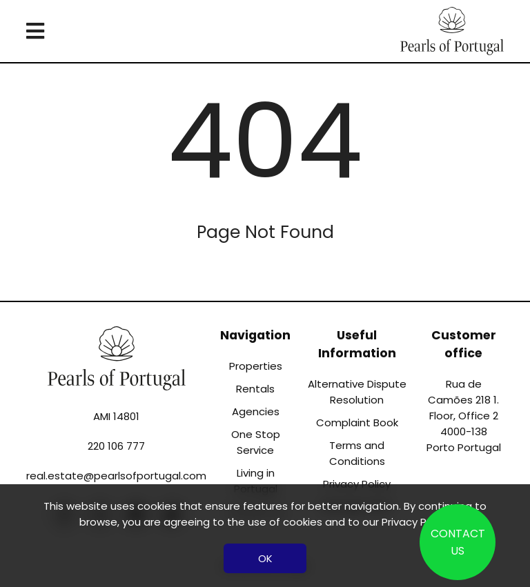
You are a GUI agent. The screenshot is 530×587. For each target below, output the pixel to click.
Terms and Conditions (357, 453)
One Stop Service (255, 442)
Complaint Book (357, 422)
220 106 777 (116, 446)
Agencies (255, 411)
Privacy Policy (415, 522)
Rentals (255, 388)
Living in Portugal (255, 481)
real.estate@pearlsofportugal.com (116, 475)
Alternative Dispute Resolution (357, 392)
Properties (255, 366)
